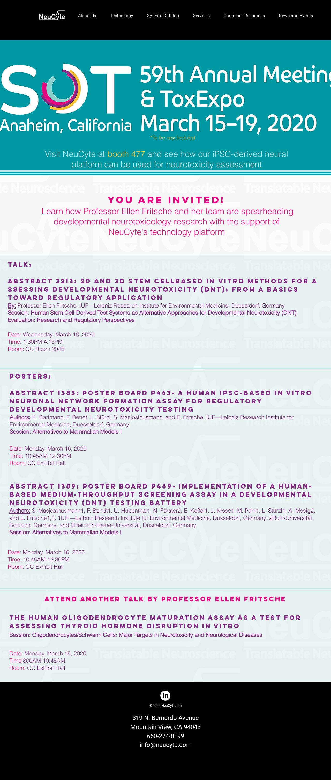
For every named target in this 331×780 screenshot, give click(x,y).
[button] (87, 16)
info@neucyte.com (166, 744)
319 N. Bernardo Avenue (165, 718)
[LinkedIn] (165, 696)
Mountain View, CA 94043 (165, 727)
